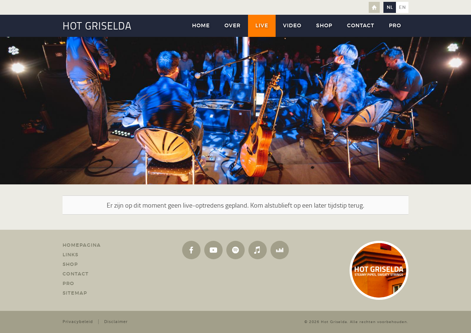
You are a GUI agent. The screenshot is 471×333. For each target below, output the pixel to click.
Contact (360, 25)
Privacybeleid (78, 321)
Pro (395, 25)
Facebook (191, 250)
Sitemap (75, 293)
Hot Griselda (334, 322)
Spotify (235, 250)
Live (261, 25)
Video (292, 25)
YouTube (213, 250)
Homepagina (82, 245)
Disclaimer (116, 321)
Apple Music (257, 250)
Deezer (279, 250)
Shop (324, 25)
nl (390, 7)
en (402, 7)
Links (70, 255)
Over (232, 25)
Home (374, 7)
